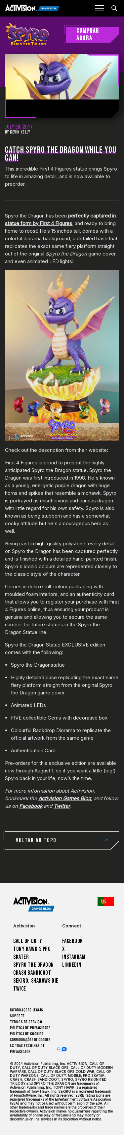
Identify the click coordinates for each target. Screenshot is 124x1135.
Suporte (17, 1016)
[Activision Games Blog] (32, 8)
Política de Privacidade (30, 1028)
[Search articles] (114, 8)
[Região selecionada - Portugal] (106, 901)
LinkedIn (72, 964)
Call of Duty (27, 941)
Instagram (74, 957)
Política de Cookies (26, 1034)
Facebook (72, 941)
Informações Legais (26, 1010)
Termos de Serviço (26, 1022)
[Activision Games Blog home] (34, 904)
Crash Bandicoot (32, 972)
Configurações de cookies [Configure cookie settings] (30, 1039)
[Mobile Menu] (99, 8)
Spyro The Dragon (33, 964)
